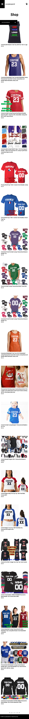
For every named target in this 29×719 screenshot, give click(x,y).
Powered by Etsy (14, 716)
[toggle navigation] (2, 4)
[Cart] (26, 4)
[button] (8, 22)
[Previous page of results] (10, 713)
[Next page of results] (19, 713)
